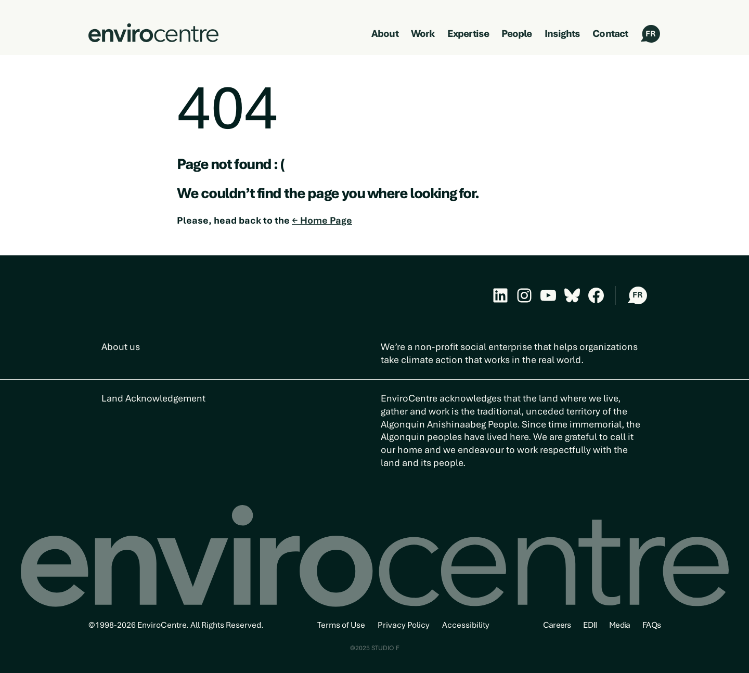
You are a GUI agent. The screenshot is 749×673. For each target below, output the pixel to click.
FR (650, 34)
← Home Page (322, 220)
